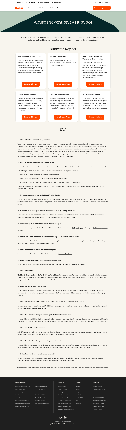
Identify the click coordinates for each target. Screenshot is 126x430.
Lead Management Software (22, 403)
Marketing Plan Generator (64, 400)
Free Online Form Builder (41, 392)
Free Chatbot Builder (40, 395)
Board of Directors (80, 395)
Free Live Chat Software (41, 397)
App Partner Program (98, 403)
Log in (100, 2)
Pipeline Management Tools (22, 406)
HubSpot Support (77, 228)
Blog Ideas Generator (63, 395)
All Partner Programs (98, 397)
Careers (78, 389)
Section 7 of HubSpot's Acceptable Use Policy (71, 264)
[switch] (30, 2)
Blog (77, 400)
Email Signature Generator (65, 392)
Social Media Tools (20, 389)
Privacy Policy (62, 424)
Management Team (80, 392)
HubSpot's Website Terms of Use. (35, 308)
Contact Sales (56, 2)
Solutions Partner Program (99, 400)
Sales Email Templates (41, 386)
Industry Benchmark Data (64, 406)
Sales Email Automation (21, 395)
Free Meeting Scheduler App (22, 386)
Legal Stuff (52, 424)
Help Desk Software (40, 389)
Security (72, 424)
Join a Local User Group (99, 389)
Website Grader (62, 386)
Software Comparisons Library (66, 409)
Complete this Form (32, 84)
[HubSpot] (19, 8)
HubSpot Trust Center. (47, 243)
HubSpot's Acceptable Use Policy (94, 199)
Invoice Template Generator (65, 397)
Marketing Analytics (40, 400)
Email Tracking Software (21, 392)
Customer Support (43, 2)
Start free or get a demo (101, 8)
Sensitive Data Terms (65, 254)
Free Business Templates (64, 403)
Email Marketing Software (22, 400)
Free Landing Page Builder (42, 403)
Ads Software (18, 397)
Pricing (52, 8)
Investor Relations (80, 397)
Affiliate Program (97, 409)
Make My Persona (62, 389)
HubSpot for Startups (98, 406)
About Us (78, 386)
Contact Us (78, 403)
